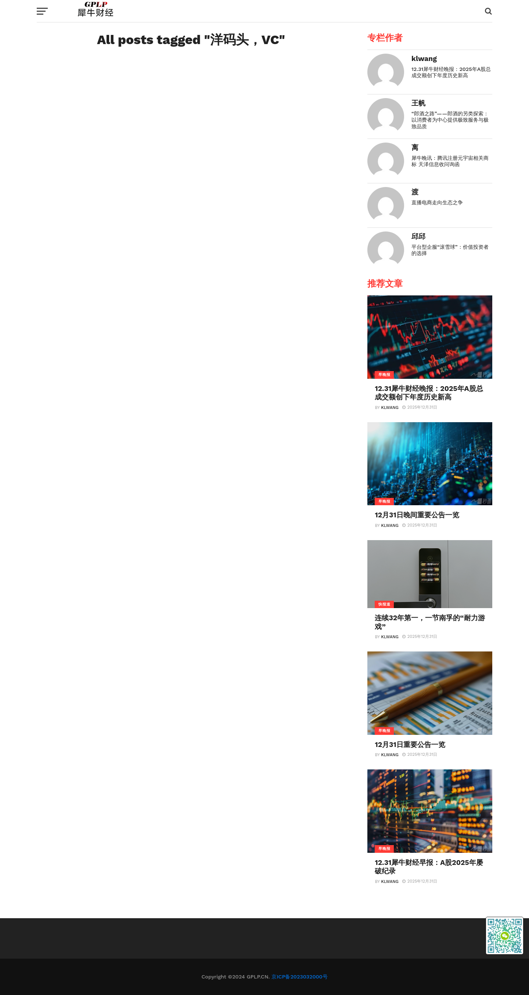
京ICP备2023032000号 (299, 977)
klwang (390, 407)
